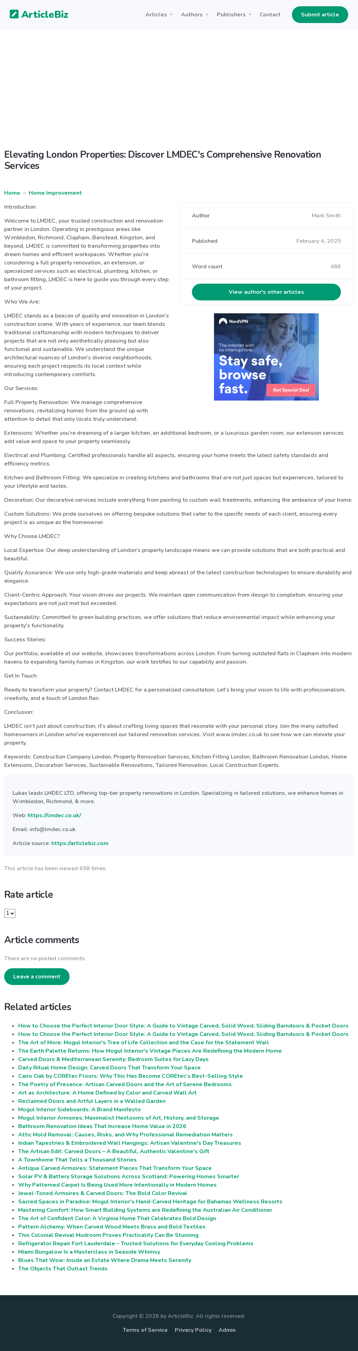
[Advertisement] (179, 95)
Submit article (320, 14)
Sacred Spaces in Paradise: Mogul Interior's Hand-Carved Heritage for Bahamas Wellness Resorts (150, 1202)
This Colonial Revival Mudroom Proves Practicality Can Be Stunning (108, 1235)
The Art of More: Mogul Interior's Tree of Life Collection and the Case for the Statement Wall (143, 1042)
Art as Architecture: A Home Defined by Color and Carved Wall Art (107, 1093)
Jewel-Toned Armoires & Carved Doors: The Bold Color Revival (102, 1193)
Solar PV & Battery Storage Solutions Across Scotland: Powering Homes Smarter (128, 1176)
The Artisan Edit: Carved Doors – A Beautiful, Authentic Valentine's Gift (113, 1151)
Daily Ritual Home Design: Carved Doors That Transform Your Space (109, 1068)
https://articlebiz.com (79, 843)
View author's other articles (266, 292)
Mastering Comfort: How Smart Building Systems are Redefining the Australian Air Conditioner (145, 1210)
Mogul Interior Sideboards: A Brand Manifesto (79, 1109)
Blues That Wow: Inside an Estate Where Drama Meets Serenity (104, 1260)
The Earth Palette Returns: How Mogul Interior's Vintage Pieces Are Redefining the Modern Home (150, 1051)
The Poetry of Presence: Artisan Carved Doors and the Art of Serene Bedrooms (125, 1084)
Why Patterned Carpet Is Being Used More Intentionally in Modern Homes (117, 1185)
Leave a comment (36, 976)
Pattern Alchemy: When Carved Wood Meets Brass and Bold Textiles (112, 1227)
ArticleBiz (35, 15)
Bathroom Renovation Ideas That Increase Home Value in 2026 (102, 1126)
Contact (270, 14)
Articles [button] (156, 14)
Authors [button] (192, 14)
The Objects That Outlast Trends (63, 1268)
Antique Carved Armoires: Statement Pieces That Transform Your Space (115, 1168)
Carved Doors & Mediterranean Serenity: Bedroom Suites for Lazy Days (113, 1059)
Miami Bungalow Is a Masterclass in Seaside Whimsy (89, 1252)
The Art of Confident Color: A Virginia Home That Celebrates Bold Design (117, 1218)
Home (12, 193)
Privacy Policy (193, 1330)
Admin (227, 1330)
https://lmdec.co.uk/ (54, 815)
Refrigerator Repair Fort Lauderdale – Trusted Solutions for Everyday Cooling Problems (135, 1243)
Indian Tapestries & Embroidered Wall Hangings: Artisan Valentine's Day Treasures (129, 1143)
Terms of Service (145, 1330)
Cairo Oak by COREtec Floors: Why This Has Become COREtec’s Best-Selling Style (130, 1076)
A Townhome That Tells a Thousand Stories (77, 1160)
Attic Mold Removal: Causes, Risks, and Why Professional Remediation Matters (125, 1135)
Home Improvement (55, 193)
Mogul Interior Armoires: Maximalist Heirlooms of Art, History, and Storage (118, 1118)
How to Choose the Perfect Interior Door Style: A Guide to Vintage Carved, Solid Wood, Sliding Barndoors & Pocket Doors (183, 1026)
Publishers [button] (231, 14)
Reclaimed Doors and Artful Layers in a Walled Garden (92, 1101)
